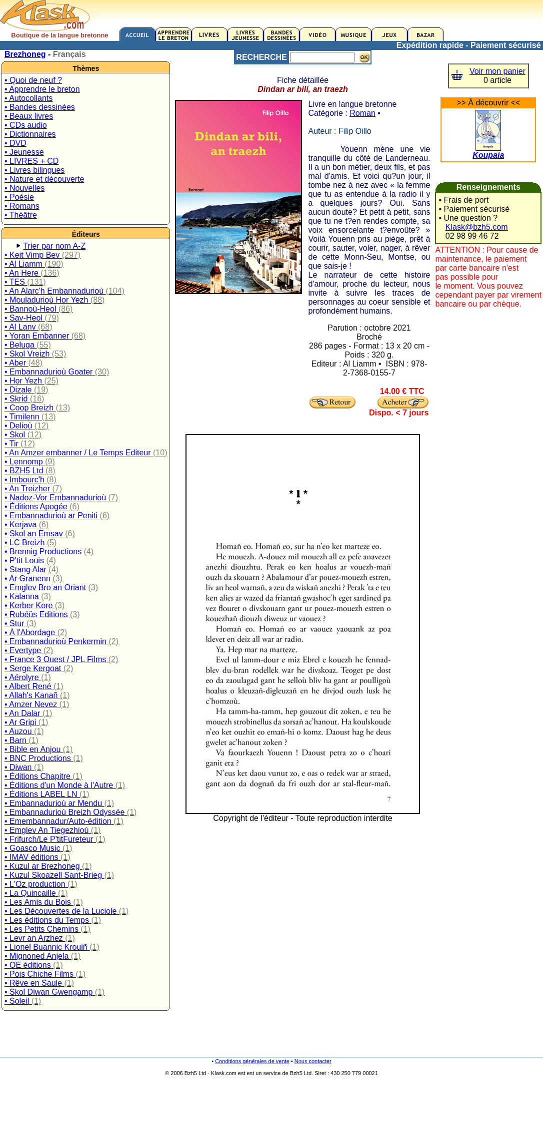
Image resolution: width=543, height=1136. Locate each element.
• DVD (15, 143)
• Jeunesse (24, 152)
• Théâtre (20, 215)
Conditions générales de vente (252, 1061)
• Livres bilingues (34, 170)
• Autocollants (28, 98)
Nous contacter (313, 1061)
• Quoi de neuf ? (33, 80)
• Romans (22, 206)
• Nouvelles (24, 188)
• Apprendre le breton (42, 89)
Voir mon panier (498, 71)
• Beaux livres (28, 116)
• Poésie (19, 197)
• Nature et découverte (44, 179)
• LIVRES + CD (31, 161)
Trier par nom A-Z (54, 246)
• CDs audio (25, 125)
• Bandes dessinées (39, 107)
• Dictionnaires (30, 134)
